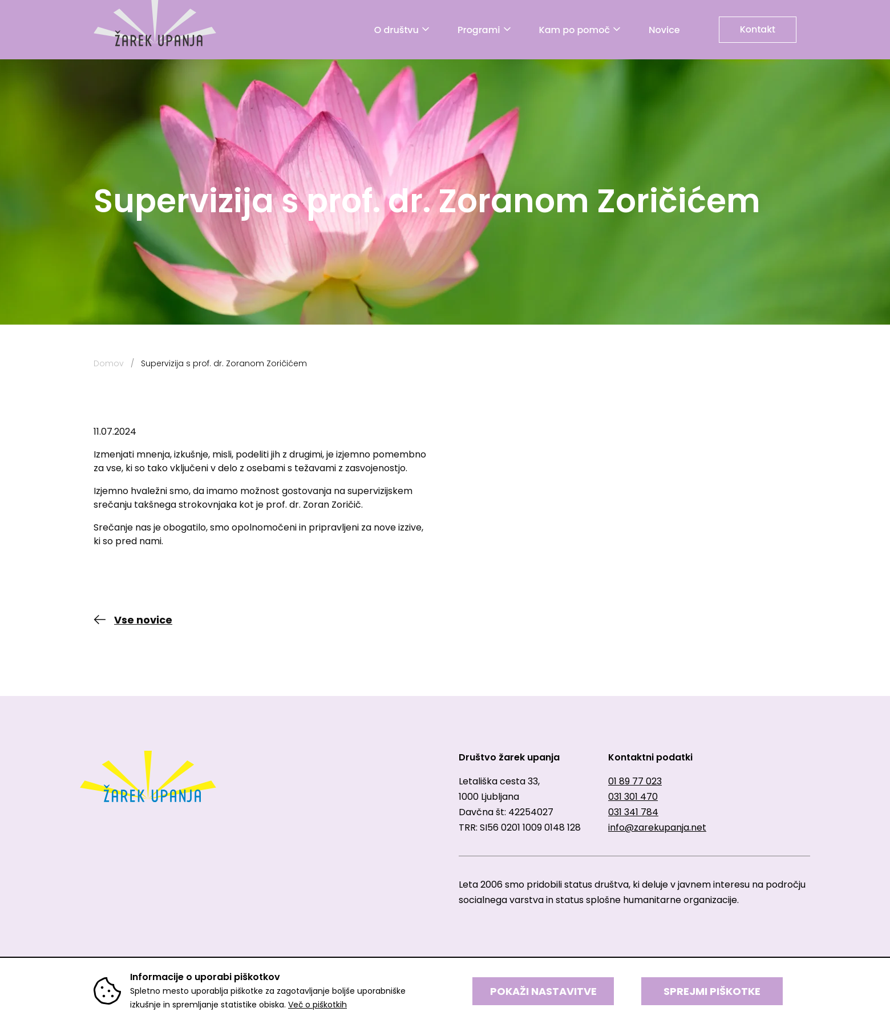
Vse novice (143, 620)
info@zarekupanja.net (657, 827)
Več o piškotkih (317, 1004)
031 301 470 (633, 796)
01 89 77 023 (635, 781)
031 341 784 (633, 812)
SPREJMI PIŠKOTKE (712, 991)
